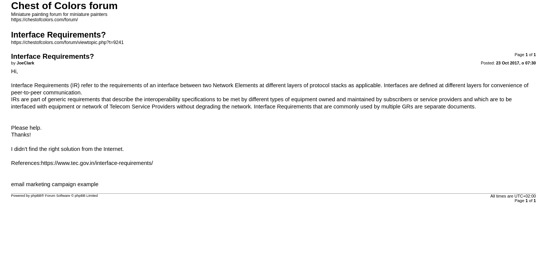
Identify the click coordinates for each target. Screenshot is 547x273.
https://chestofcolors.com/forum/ (44, 19)
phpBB (36, 196)
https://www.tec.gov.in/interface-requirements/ (97, 163)
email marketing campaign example (54, 184)
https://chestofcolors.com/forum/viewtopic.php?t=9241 (67, 42)
